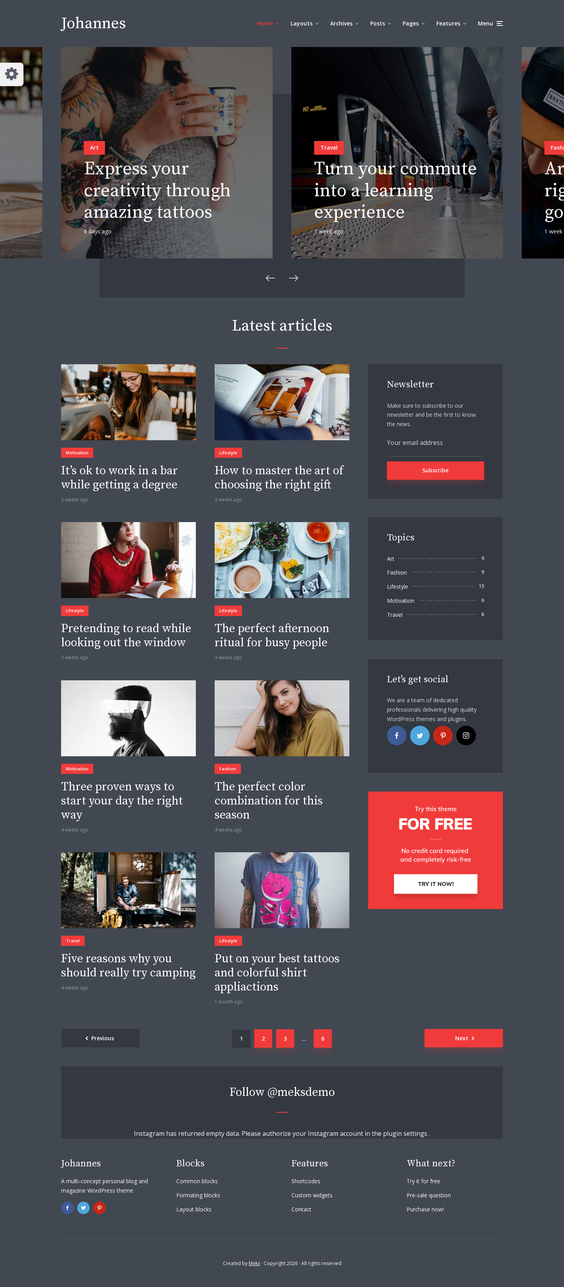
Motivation (77, 453)
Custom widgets (312, 1195)
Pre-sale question (429, 1195)
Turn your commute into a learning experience (395, 190)
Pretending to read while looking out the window (126, 636)
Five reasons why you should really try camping (128, 966)
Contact (301, 1209)
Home (265, 23)
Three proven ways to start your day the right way (122, 801)
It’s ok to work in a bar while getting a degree (119, 478)
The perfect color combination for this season (269, 801)
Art (94, 147)
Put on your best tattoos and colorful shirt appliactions (277, 973)
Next (461, 1038)
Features (448, 23)
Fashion (227, 769)
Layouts (302, 23)
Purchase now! (425, 1209)
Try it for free (423, 1181)
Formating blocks (198, 1195)
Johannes (93, 23)
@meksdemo (301, 1092)
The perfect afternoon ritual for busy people (272, 636)
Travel (329, 147)
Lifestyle (228, 453)
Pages (411, 23)
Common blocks (197, 1181)
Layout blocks (194, 1209)
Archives (341, 23)
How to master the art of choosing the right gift (279, 478)
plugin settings (406, 1133)
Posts (377, 23)
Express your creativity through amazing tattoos (157, 190)
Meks (254, 1263)
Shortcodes (305, 1181)
